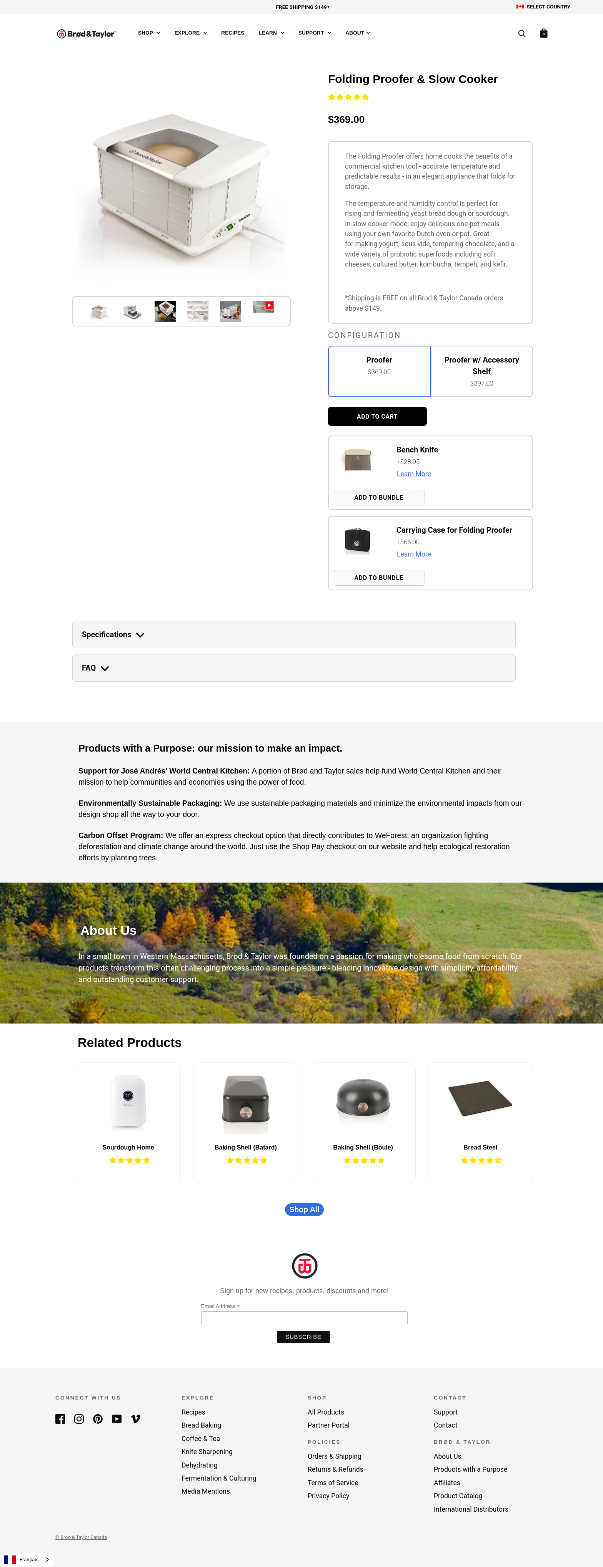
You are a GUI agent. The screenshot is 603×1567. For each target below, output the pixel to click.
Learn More (414, 474)
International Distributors (471, 1509)
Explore (191, 33)
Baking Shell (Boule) (363, 1147)
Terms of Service (333, 1483)
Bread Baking (201, 1425)
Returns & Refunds (335, 1469)
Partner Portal (329, 1425)
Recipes (232, 33)
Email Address (220, 1306)
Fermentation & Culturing (219, 1478)
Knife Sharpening (207, 1452)
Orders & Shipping (334, 1456)
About (357, 33)
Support (314, 33)
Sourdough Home (128, 1147)
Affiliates (447, 1483)
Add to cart (377, 416)
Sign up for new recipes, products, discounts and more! (304, 1291)
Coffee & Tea (201, 1439)
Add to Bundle (379, 497)
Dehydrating (200, 1465)
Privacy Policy (328, 1496)
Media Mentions (206, 1491)
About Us (447, 1456)
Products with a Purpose (470, 1469)
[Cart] (544, 32)
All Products (326, 1412)
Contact (446, 1425)
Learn (271, 33)
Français (21, 1559)
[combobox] (27, 1559)
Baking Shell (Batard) (246, 1147)
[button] (349, 97)
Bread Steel (480, 1147)
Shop (149, 33)
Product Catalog (458, 1496)
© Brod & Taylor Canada (81, 1537)
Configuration (364, 335)
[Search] (522, 34)
